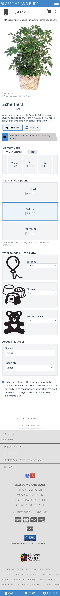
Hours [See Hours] (50, 593)
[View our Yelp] (32, 477)
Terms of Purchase (31, 584)
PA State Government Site (43, 579)
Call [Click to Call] (10, 593)
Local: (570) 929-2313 (30, 500)
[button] (51, 12)
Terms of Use (51, 584)
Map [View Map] (30, 593)
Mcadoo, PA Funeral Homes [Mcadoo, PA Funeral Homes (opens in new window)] (22, 569)
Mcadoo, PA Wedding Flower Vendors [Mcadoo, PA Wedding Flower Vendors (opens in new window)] (37, 574)
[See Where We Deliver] (30, 425)
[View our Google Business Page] (27, 477)
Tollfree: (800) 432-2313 (30, 505)
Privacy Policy (9, 584)
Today (32, 152)
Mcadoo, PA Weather (14, 579)
